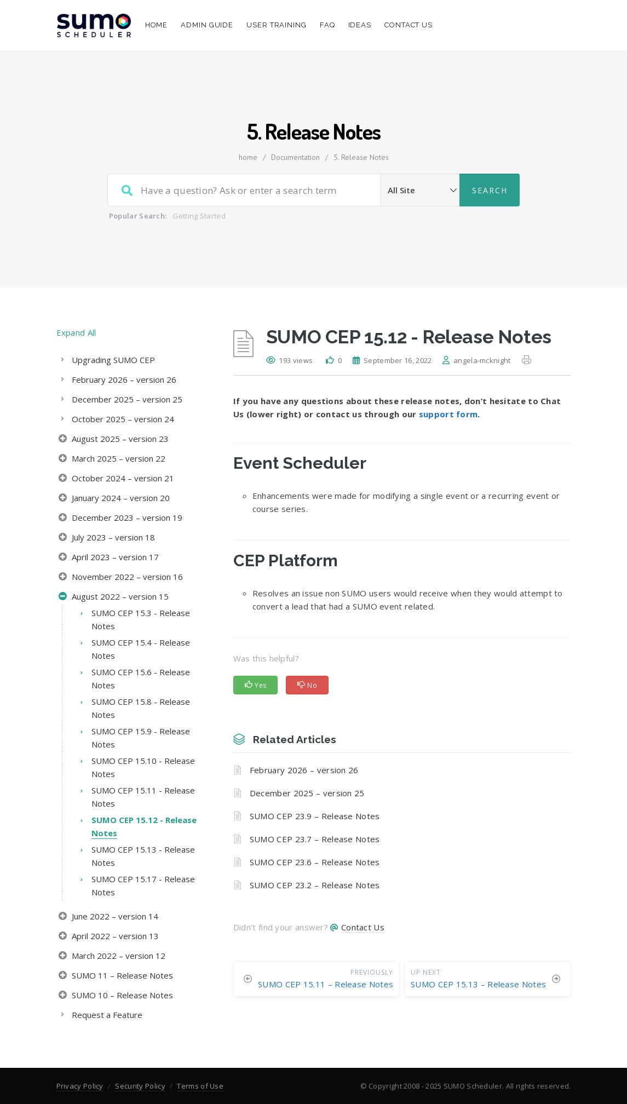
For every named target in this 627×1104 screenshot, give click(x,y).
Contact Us (408, 25)
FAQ (327, 25)
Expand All (76, 332)
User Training (276, 25)
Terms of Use (200, 1086)
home (248, 157)
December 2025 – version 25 (307, 792)
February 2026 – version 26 (304, 769)
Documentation (295, 157)
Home (156, 25)
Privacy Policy (79, 1086)
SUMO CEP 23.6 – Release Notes (315, 861)
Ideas (360, 25)
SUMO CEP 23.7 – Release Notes (315, 838)
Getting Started (199, 216)
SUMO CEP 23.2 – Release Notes (315, 884)
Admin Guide (207, 25)
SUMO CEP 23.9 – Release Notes (315, 815)
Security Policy (140, 1086)
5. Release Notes (361, 157)
